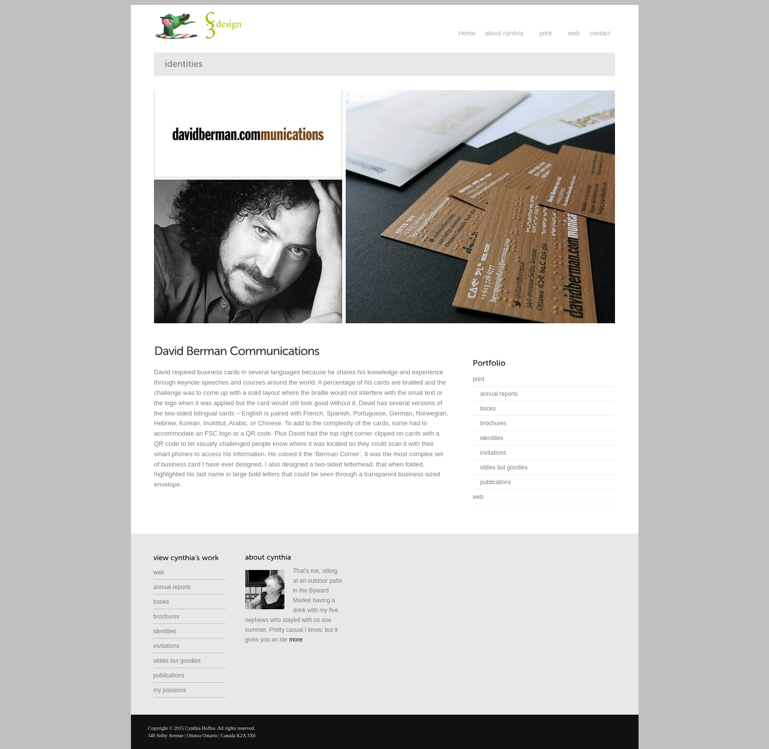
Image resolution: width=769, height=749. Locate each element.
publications (495, 482)
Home (467, 33)
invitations (493, 452)
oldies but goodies (504, 467)
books (488, 408)
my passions (170, 690)
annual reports (499, 393)
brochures (493, 423)
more (296, 639)
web (574, 33)
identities (491, 438)
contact (600, 33)
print (545, 33)
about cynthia (504, 33)
